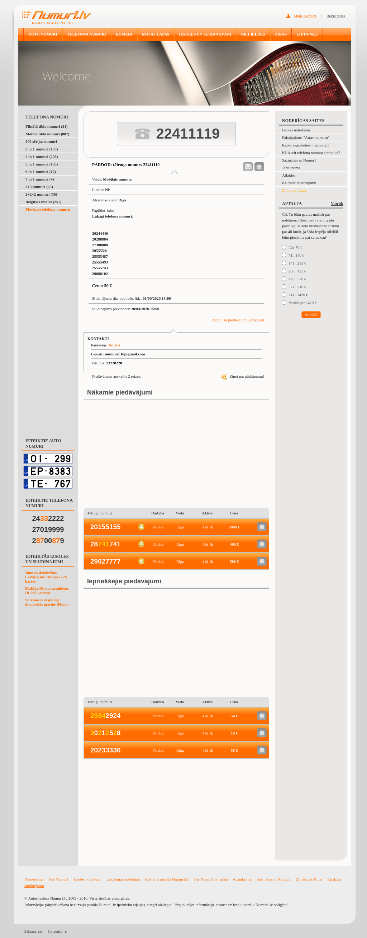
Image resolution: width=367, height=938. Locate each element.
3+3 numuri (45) (39, 187)
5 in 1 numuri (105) (41, 164)
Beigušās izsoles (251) (43, 202)
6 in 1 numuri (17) (40, 171)
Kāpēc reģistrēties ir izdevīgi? (305, 145)
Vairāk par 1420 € (303, 302)
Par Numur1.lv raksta (211, 879)
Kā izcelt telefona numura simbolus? (311, 152)
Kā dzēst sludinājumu (299, 183)
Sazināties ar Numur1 (299, 160)
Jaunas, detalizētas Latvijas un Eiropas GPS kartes (46, 576)
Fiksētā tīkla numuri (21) (46, 126)
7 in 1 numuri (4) (39, 179)
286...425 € (297, 271)
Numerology (34, 879)
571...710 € (297, 287)
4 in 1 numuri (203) (41, 156)
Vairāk (337, 203)
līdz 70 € (295, 247)
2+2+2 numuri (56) (41, 194)
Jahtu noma (291, 167)
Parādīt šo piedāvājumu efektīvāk (237, 320)
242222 (48, 518)
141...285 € (297, 263)
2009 (48, 541)
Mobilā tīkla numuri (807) (47, 134)
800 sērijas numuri (41, 141)
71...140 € (296, 255)
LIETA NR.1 (307, 34)
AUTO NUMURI (42, 34)
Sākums (30, 931)
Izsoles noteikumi (296, 130)
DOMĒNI (124, 34)
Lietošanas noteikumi (123, 879)
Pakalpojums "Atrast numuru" (305, 137)
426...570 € (297, 279)
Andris (114, 345)
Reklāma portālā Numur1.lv (167, 879)
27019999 (48, 529)
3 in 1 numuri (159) (41, 149)
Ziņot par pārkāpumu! (242, 376)
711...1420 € (298, 295)
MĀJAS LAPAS (155, 34)
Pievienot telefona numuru (47, 209)
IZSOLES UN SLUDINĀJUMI (205, 34)
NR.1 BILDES (253, 34)
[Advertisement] (48, 321)
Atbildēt (311, 314)
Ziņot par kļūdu (294, 190)
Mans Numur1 (305, 16)
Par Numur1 (58, 879)
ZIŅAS (281, 34)
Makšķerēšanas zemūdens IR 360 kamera (47, 590)
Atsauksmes (242, 879)
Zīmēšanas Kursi (309, 879)
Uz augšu (55, 931)
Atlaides (288, 175)
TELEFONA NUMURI (86, 34)
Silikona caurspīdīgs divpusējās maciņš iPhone (46, 602)
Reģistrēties (336, 16)
